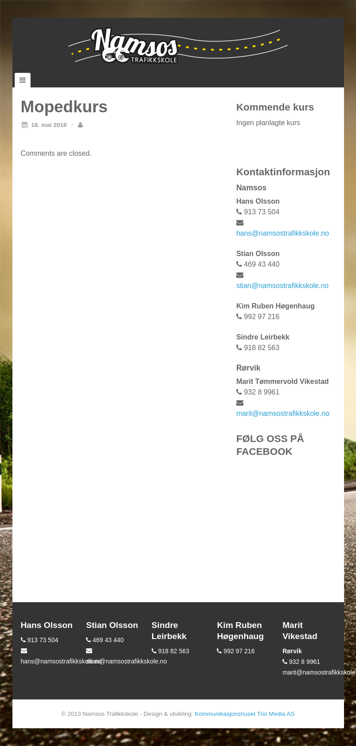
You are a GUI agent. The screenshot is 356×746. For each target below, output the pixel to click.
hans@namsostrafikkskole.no (282, 233)
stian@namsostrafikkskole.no (282, 285)
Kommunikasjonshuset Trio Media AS (244, 713)
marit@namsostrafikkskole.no (282, 413)
